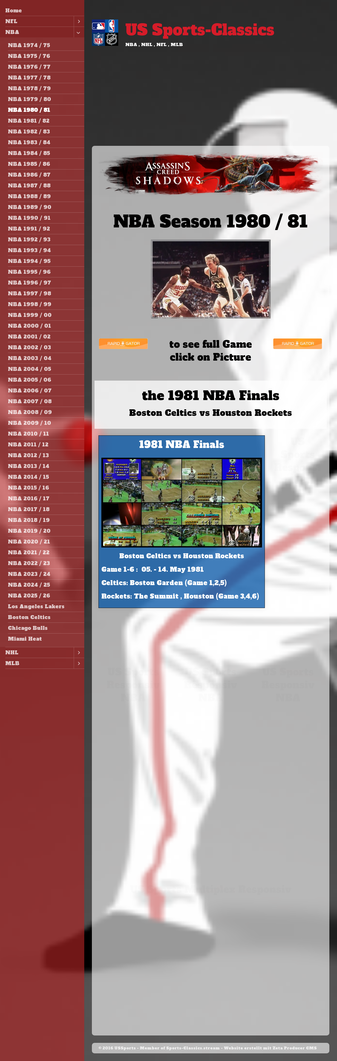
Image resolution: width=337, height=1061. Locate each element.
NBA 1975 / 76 (29, 56)
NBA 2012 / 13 (28, 455)
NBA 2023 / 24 (29, 574)
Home (13, 10)
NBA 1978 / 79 (29, 88)
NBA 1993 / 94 (29, 250)
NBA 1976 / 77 (29, 66)
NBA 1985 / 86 (29, 164)
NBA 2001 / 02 (29, 336)
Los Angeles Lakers (36, 606)
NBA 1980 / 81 (29, 110)
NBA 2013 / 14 (28, 466)
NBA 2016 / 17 (28, 498)
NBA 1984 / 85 (29, 153)
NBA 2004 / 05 (29, 369)
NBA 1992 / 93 (29, 239)
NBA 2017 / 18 (28, 509)
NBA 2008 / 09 (30, 412)
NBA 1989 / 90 (29, 207)
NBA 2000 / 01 (29, 325)
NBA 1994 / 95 (29, 261)
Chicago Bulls (28, 628)
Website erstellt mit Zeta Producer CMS (270, 1048)
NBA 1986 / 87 (29, 174)
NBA (12, 32)
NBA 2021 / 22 (28, 552)
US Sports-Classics (199, 29)
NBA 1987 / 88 (29, 185)
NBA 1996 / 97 (29, 282)
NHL (11, 652)
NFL (11, 21)
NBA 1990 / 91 (29, 218)
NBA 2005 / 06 (29, 379)
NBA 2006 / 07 (30, 390)
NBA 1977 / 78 (29, 77)
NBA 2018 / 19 (29, 520)
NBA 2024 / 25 (29, 584)
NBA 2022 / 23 (29, 563)
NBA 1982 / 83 (29, 131)
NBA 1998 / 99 (29, 304)
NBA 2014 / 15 (28, 477)
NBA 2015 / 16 (28, 487)
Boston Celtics (29, 617)
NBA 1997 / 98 (29, 293)
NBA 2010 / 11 (28, 433)
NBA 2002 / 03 (29, 347)
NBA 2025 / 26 (29, 595)
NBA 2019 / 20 (29, 530)
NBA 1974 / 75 (29, 45)
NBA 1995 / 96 (29, 271)
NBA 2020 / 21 (29, 541)
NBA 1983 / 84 (29, 142)
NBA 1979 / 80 (29, 99)
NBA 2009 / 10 (29, 423)
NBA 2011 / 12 (28, 444)
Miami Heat (25, 638)
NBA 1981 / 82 (28, 120)
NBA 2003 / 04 (29, 358)
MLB (12, 663)
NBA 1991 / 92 (29, 228)
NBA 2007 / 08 (30, 401)
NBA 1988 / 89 (29, 196)
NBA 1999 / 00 (30, 315)
